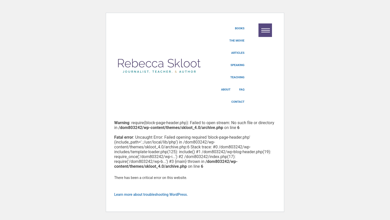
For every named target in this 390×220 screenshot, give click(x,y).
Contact (237, 101)
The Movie (236, 40)
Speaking (237, 65)
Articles (237, 53)
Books (239, 28)
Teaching (237, 77)
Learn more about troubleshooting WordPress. (151, 194)
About (225, 89)
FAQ (241, 89)
